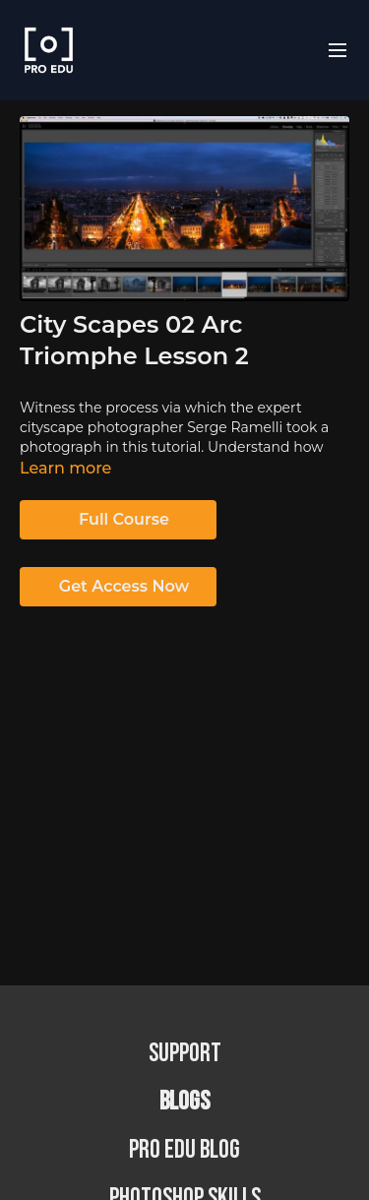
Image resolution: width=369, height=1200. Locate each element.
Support (185, 1054)
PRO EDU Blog (184, 1150)
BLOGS (184, 1102)
